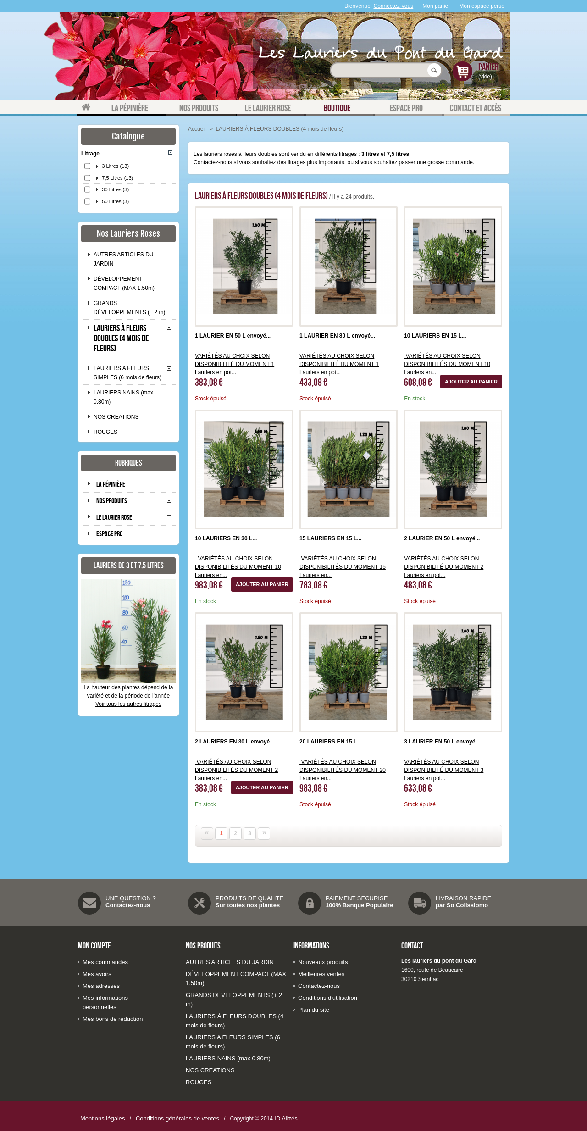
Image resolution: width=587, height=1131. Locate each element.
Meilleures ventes (321, 973)
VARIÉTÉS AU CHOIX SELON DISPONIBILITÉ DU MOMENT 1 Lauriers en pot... (234, 364)
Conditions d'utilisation (327, 997)
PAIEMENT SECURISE (357, 898)
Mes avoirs (97, 973)
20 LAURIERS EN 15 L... (330, 741)
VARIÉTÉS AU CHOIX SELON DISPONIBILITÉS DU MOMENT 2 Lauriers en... (236, 770)
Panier (488, 66)
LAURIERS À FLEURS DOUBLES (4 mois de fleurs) (121, 338)
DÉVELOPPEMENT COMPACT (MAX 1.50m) (124, 283)
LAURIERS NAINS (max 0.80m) (123, 397)
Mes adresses (101, 985)
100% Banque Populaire (359, 905)
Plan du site (313, 1009)
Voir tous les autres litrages (128, 704)
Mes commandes (105, 962)
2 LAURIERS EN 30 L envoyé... (234, 741)
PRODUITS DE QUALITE (249, 898)
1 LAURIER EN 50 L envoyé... (233, 336)
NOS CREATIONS (116, 417)
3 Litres (115, 166)
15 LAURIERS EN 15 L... (330, 538)
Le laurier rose (114, 517)
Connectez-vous (394, 6)
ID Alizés (286, 1118)
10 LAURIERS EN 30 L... (226, 538)
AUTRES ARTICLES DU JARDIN (123, 259)
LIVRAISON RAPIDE (463, 898)
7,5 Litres (117, 178)
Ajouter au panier (471, 381)
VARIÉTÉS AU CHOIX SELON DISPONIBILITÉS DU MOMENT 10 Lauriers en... (447, 364)
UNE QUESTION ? (130, 898)
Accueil (197, 129)
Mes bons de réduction (113, 1018)
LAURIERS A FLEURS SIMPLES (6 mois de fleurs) (127, 373)
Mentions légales (102, 1118)
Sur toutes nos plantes (248, 905)
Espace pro (109, 534)
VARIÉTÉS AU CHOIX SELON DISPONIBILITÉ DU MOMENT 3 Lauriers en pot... (443, 770)
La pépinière (110, 484)
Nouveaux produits (323, 962)
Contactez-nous (213, 162)
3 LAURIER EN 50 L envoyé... (442, 741)
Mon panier (436, 6)
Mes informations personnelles (105, 1002)
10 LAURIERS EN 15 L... (435, 336)
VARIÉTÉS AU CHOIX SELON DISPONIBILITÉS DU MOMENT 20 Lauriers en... (342, 770)
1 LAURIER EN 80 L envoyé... (337, 336)
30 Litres (115, 189)
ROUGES (105, 432)
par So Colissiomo (462, 905)
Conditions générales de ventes (177, 1118)
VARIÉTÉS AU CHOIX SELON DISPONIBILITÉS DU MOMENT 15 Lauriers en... (342, 566)
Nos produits (111, 501)
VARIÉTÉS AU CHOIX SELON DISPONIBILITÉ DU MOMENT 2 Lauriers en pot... (443, 566)
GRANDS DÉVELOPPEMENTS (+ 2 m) (129, 308)
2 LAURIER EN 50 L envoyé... (442, 538)
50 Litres (115, 201)
